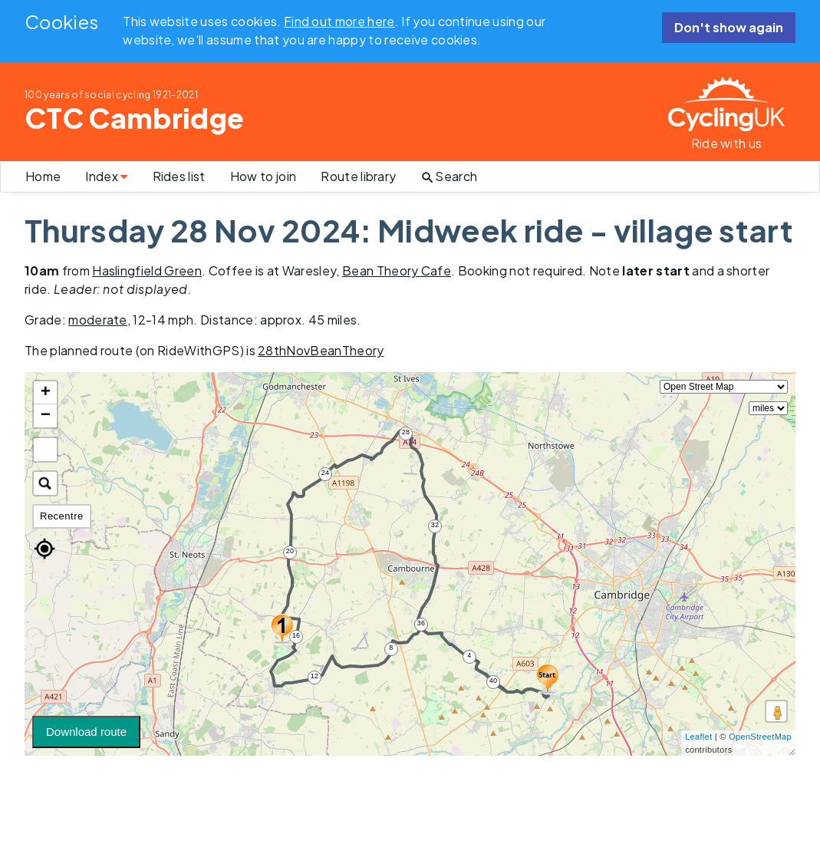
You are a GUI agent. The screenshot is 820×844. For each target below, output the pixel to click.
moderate (97, 320)
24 (325, 472)
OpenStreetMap (760, 736)
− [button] (46, 415)
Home (43, 176)
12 (315, 676)
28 (406, 432)
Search (448, 176)
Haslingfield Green (147, 270)
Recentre (62, 516)
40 (493, 680)
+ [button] (46, 392)
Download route (86, 731)
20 (290, 551)
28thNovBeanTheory (321, 350)
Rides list (179, 176)
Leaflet (698, 736)
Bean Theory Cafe (396, 270)
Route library (358, 176)
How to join (263, 176)
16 (296, 635)
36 (421, 623)
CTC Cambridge (134, 118)
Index (106, 176)
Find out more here (339, 21)
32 (435, 525)
